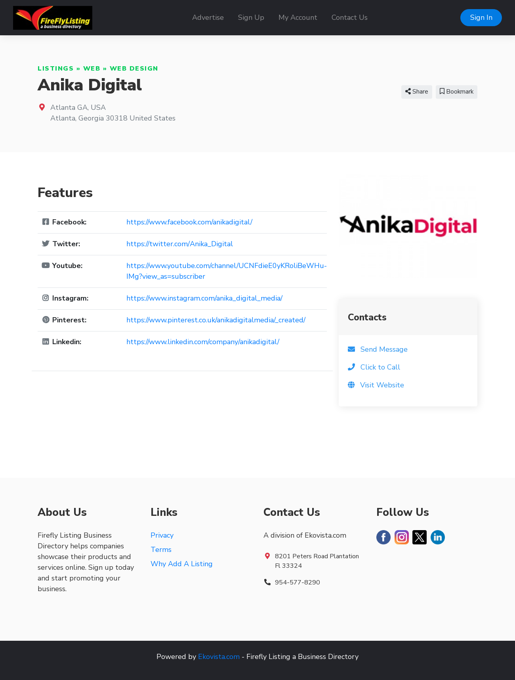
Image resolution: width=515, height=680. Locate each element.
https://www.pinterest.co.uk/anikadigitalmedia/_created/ (215, 320)
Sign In (481, 17)
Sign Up (251, 17)
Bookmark (456, 91)
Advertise (208, 17)
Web (92, 68)
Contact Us (350, 17)
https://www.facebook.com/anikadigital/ (189, 222)
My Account (297, 17)
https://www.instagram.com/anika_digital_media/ (204, 298)
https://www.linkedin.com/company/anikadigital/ (202, 342)
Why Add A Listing (182, 564)
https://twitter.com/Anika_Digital (179, 244)
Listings (56, 68)
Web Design (134, 68)
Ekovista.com (219, 656)
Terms (161, 549)
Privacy (162, 535)
